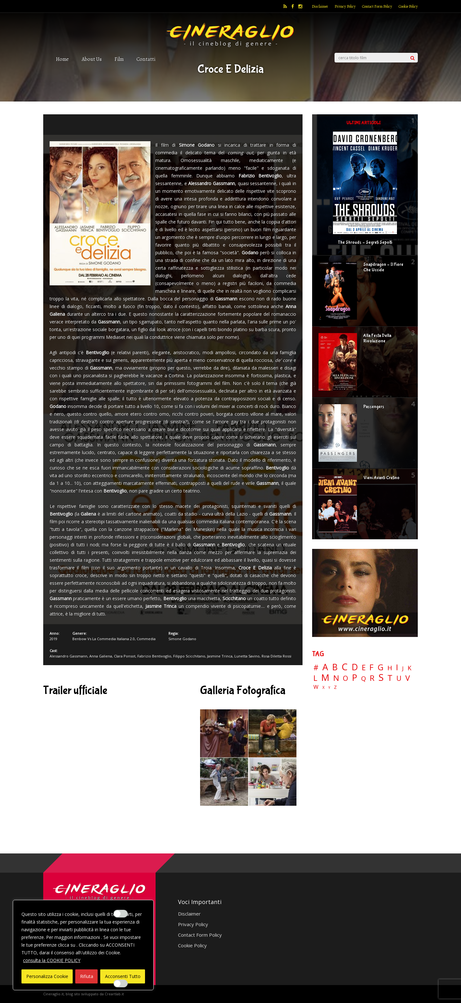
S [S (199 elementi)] (381, 677)
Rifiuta (86, 976)
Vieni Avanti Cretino (381, 477)
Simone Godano (182, 638)
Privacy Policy (345, 6)
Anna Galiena (100, 656)
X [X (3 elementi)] (323, 687)
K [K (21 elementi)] (409, 668)
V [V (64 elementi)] (407, 678)
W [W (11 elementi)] (316, 687)
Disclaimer (320, 6)
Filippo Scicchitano (189, 656)
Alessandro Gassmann (68, 656)
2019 (53, 638)
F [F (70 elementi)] (371, 668)
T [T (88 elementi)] (389, 678)
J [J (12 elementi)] (403, 668)
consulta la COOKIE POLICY (51, 960)
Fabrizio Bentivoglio (154, 656)
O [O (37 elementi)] (345, 678)
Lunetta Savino (247, 656)
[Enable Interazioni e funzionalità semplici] (121, 913)
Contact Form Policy (377, 6)
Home (62, 59)
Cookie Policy (408, 6)
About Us (92, 59)
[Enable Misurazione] (121, 983)
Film (119, 59)
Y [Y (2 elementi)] (329, 687)
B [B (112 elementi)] (335, 667)
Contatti (145, 59)
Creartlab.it (114, 993)
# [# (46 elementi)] (316, 668)
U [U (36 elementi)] (398, 678)
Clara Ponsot (124, 656)
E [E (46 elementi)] (364, 668)
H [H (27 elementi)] (389, 668)
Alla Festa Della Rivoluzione (377, 338)
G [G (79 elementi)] (380, 667)
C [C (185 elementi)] (345, 667)
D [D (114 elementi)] (355, 667)
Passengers (373, 406)
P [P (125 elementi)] (354, 677)
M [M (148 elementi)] (325, 677)
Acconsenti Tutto (123, 976)
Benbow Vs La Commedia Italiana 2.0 (103, 638)
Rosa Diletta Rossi (276, 656)
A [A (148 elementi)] (325, 666)
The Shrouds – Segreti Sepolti (365, 242)
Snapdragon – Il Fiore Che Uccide (383, 267)
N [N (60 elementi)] (336, 678)
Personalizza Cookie (47, 976)
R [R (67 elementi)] (372, 678)
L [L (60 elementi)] (315, 678)
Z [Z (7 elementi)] (335, 687)
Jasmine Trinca (219, 656)
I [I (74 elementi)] (397, 667)
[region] (83, 945)
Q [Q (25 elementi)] (363, 678)
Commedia (146, 638)
